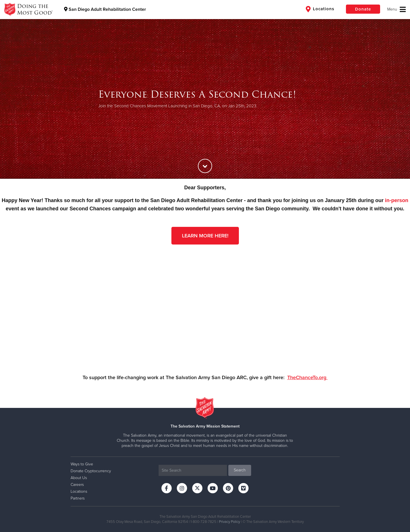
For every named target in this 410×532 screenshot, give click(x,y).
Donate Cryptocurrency (91, 471)
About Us (79, 477)
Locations (320, 9)
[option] (205, 99)
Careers (77, 484)
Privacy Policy (229, 521)
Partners (78, 498)
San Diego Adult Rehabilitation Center (105, 9)
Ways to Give (82, 464)
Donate (363, 9)
